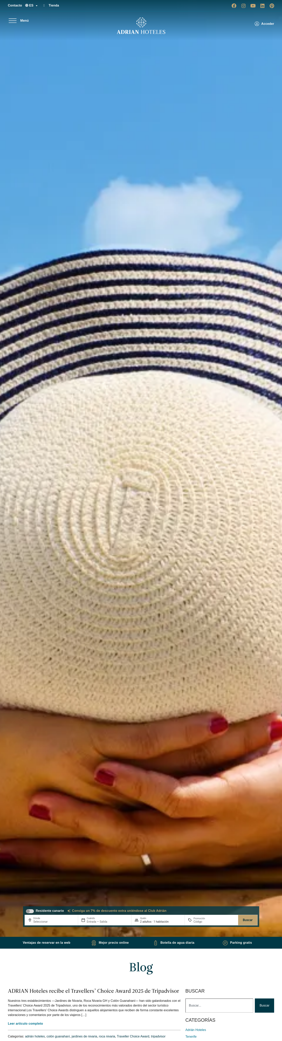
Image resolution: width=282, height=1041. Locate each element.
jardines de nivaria (84, 1036)
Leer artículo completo (25, 1023)
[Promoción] (202, 921)
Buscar (248, 920)
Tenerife (191, 1036)
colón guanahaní (58, 1036)
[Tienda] (44, 5)
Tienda (54, 5)
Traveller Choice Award (133, 1036)
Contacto (15, 5)
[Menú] (12, 20)
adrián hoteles (35, 1036)
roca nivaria (107, 1036)
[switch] (30, 911)
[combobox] (219, 1005)
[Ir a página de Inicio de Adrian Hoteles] (141, 26)
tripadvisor (158, 1036)
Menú (24, 20)
